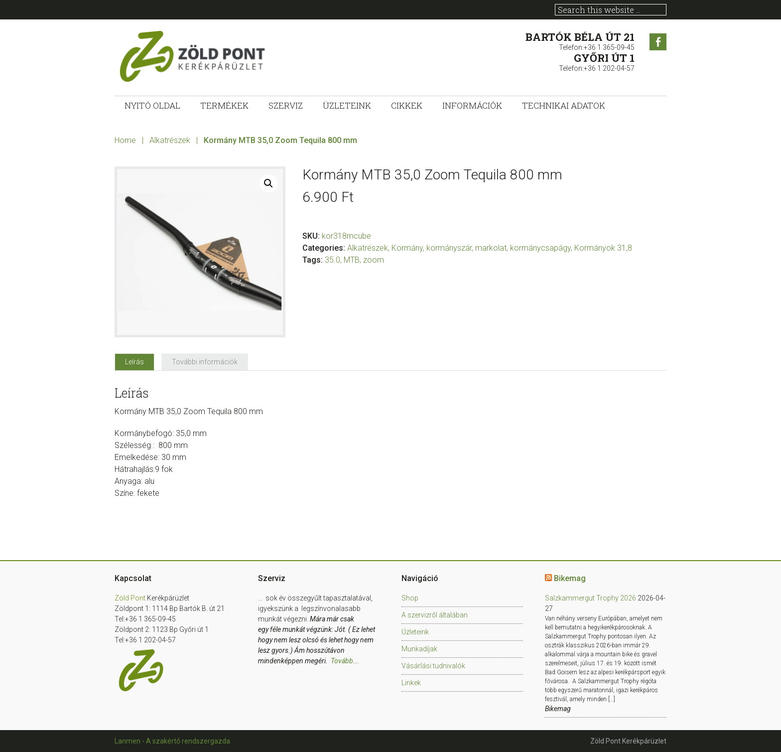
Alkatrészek (169, 140)
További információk (205, 362)
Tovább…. (345, 661)
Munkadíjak (419, 649)
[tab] (134, 361)
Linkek (411, 683)
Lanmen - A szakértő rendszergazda (172, 741)
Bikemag (570, 578)
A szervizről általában (434, 615)
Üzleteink (415, 632)
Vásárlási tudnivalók (433, 666)
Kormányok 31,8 (603, 248)
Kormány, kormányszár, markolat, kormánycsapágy (481, 248)
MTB (352, 260)
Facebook (658, 41)
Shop (409, 598)
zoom (373, 260)
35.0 (332, 260)
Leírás (134, 362)
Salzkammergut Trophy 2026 (590, 598)
